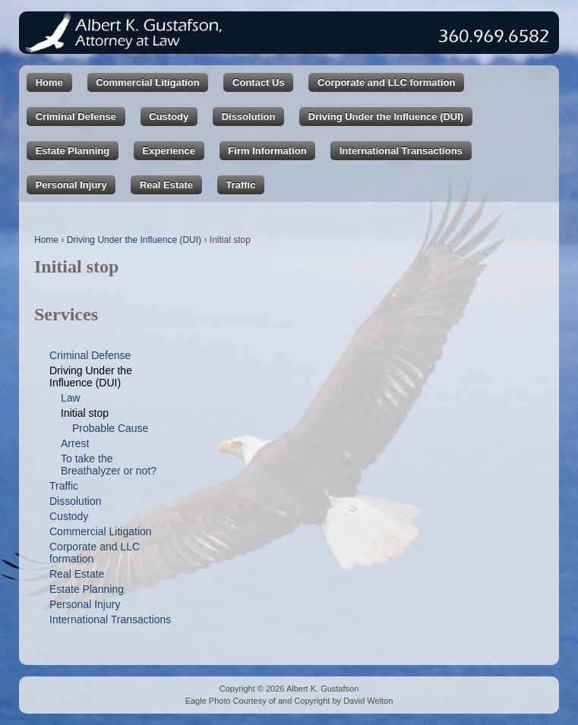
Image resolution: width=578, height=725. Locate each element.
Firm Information (267, 150)
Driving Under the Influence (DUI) (385, 116)
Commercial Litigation (148, 82)
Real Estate (166, 185)
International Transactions (401, 150)
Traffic (240, 185)
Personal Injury (71, 185)
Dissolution (249, 116)
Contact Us (258, 82)
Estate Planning (73, 150)
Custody (168, 116)
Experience (169, 150)
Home (49, 82)
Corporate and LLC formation (386, 82)
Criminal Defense (76, 116)
